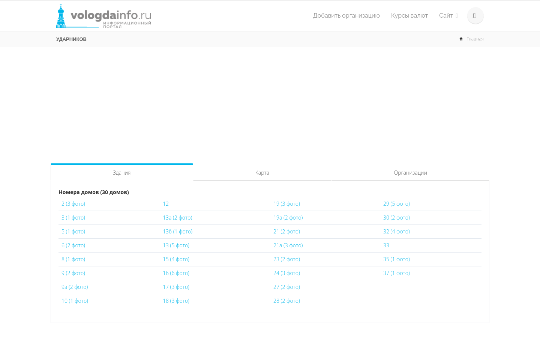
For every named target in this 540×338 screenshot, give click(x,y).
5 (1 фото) (73, 231)
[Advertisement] (270, 103)
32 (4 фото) (396, 231)
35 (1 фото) (396, 259)
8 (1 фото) (73, 259)
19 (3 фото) (286, 203)
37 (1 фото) (396, 273)
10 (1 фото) (75, 300)
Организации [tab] (410, 172)
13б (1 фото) (177, 231)
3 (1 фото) (73, 217)
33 (386, 245)
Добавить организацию (346, 15)
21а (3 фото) (288, 245)
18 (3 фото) (176, 300)
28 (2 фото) (286, 300)
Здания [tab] (121, 172)
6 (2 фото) (73, 245)
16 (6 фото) (176, 273)
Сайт (448, 15)
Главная (475, 39)
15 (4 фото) (176, 259)
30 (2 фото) (396, 217)
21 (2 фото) (286, 231)
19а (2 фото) (288, 217)
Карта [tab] (262, 172)
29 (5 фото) (396, 203)
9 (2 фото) (73, 273)
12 (166, 203)
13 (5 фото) (176, 245)
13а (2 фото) (177, 217)
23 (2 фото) (286, 259)
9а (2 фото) (75, 286)
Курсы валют (409, 15)
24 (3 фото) (286, 273)
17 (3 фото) (176, 286)
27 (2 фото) (286, 286)
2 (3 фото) (73, 203)
